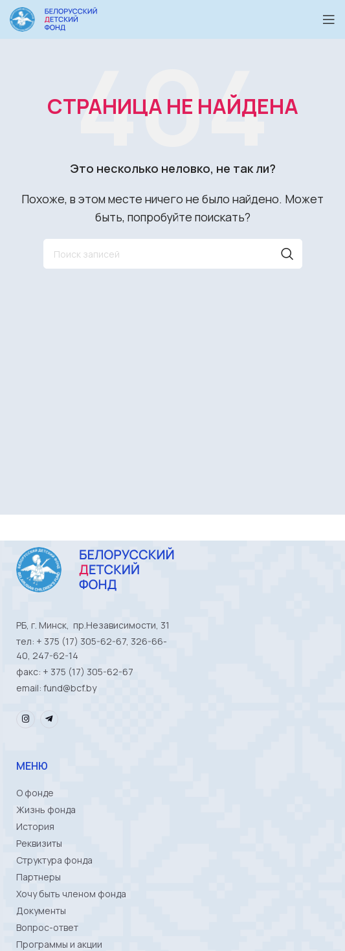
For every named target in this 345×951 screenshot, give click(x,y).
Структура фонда (54, 860)
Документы (41, 910)
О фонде (35, 793)
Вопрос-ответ (47, 927)
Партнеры (38, 877)
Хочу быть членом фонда (71, 894)
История (35, 826)
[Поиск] (172, 254)
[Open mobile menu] (329, 19)
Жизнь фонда (46, 809)
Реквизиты (39, 843)
